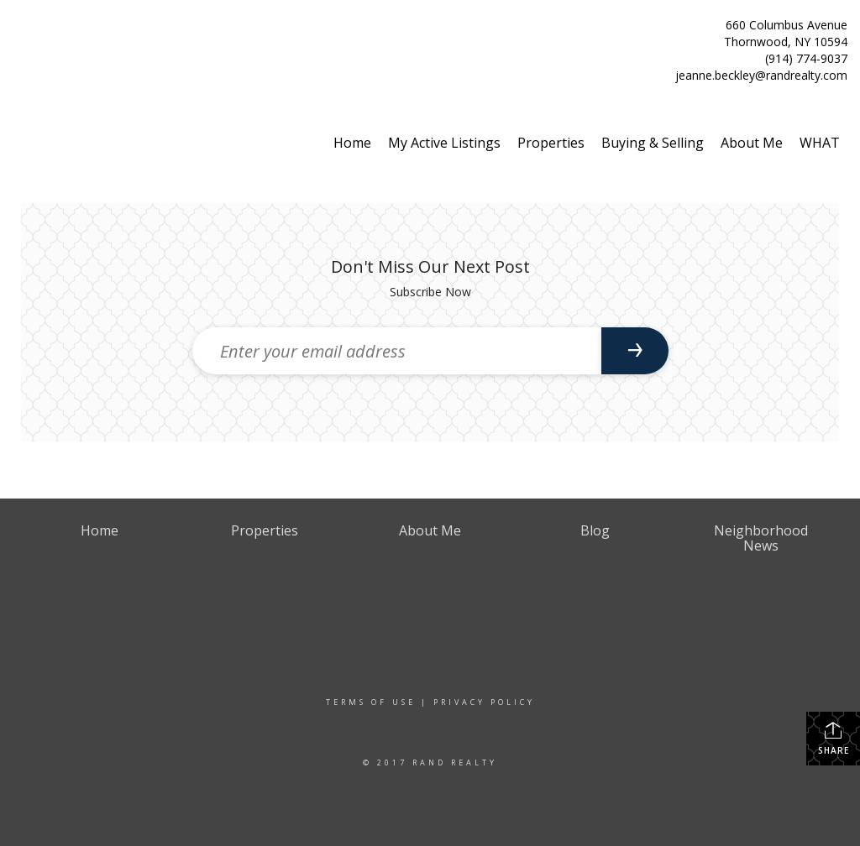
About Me (752, 142)
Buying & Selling (652, 142)
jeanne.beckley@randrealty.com (761, 75)
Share (833, 738)
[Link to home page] (17, 31)
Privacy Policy (484, 702)
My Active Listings (444, 142)
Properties (551, 142)
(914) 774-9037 (806, 58)
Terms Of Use (371, 702)
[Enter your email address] (396, 350)
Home (352, 142)
